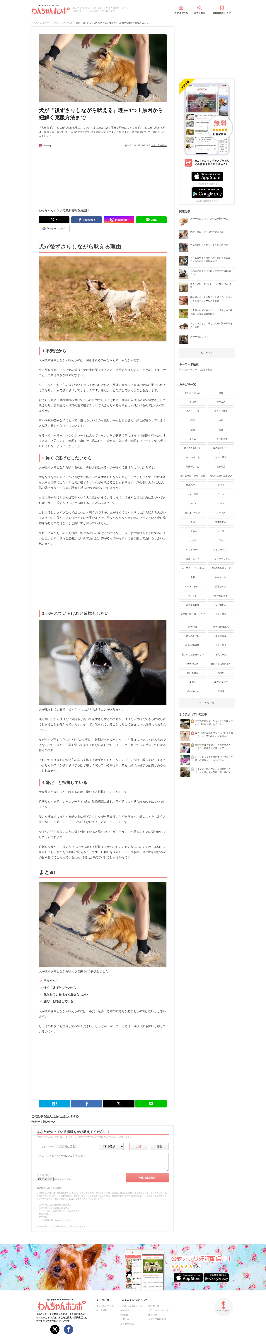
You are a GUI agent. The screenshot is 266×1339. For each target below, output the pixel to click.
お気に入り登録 (159, 145)
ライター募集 (127, 1323)
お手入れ (220, 402)
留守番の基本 (221, 596)
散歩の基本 (220, 457)
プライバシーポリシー (159, 1310)
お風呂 (221, 673)
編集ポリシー (127, 1310)
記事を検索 (199, 12)
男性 (159, 1146)
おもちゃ (192, 531)
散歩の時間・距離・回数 (192, 476)
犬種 (221, 392)
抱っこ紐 (192, 596)
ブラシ (221, 540)
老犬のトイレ (192, 636)
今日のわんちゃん (105, 1306)
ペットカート (192, 549)
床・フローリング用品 (193, 568)
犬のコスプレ (221, 577)
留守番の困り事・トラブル (192, 616)
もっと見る (206, 353)
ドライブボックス (221, 559)
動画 (221, 429)
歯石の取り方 (221, 682)
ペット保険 (101, 1310)
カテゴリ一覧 (181, 12)
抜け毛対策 (192, 673)
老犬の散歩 (220, 645)
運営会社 (152, 1315)
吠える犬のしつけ (193, 448)
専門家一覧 (153, 1306)
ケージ (221, 494)
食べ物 (192, 402)
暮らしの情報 (221, 411)
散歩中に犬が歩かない (221, 476)
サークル (192, 503)
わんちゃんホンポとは (131, 1306)
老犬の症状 (192, 663)
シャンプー (220, 531)
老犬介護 (192, 627)
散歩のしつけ (192, 466)
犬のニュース (192, 411)
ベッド (221, 503)
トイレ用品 (192, 494)
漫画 (192, 429)
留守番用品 (220, 605)
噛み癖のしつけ (221, 448)
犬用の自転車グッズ (221, 568)
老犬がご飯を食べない (193, 654)
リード (192, 540)
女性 (138, 1146)
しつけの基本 (221, 439)
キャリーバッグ (221, 549)
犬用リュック (192, 559)
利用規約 (124, 1315)
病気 (192, 420)
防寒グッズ (220, 586)
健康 (221, 420)
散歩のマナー (192, 485)
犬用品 (221, 485)
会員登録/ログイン (222, 12)
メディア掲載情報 (157, 1319)
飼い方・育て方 (192, 392)
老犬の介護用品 (221, 627)
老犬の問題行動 (192, 645)
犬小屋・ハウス (192, 512)
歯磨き (192, 682)
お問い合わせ (127, 1319)
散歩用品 (220, 466)
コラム (192, 439)
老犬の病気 (220, 654)
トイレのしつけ (192, 457)
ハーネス (220, 512)
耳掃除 (221, 691)
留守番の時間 (192, 605)
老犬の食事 (220, 636)
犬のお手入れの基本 (221, 663)
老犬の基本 (220, 614)
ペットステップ (192, 586)
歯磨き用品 (220, 522)
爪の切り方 (192, 691)
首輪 (192, 522)
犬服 (192, 577)
